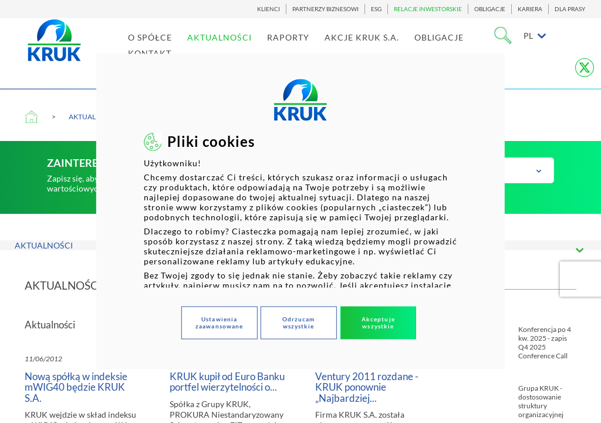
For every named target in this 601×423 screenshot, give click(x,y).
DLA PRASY (570, 9)
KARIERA (530, 9)
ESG (376, 9)
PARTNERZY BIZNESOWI (325, 9)
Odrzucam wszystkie (298, 323)
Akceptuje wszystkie (378, 323)
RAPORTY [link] (302, 48)
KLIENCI (268, 9)
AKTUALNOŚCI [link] (233, 48)
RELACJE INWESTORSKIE (428, 9)
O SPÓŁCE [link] (163, 48)
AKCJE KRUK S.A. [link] (375, 48)
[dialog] (300, 211)
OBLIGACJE (489, 9)
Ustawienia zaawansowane (219, 323)
